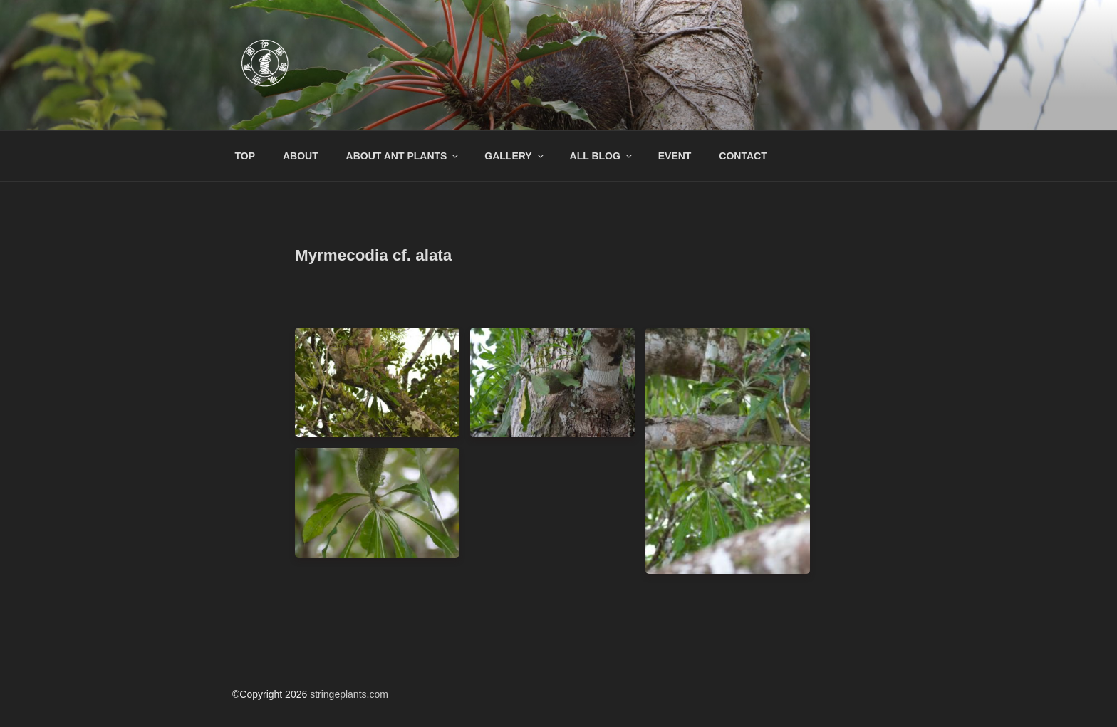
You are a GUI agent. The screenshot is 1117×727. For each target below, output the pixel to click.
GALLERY (514, 156)
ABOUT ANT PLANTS (403, 156)
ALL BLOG (602, 156)
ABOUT (300, 156)
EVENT (675, 156)
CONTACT (743, 156)
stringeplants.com (349, 694)
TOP (245, 156)
